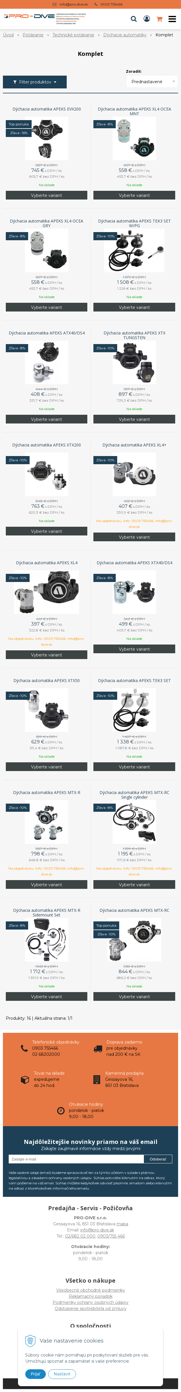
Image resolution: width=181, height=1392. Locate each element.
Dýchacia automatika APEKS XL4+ (134, 445)
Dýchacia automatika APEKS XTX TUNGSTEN (134, 335)
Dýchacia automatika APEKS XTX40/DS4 (134, 562)
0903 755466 (111, 4)
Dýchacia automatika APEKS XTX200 (46, 445)
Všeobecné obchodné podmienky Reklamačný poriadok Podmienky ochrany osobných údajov (90, 1296)
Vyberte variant (46, 195)
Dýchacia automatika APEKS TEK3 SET (134, 680)
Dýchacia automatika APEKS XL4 (46, 562)
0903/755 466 (111, 1236)
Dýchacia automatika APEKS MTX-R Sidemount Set (46, 912)
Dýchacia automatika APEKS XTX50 (46, 680)
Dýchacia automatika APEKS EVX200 (46, 109)
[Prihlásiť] (147, 19)
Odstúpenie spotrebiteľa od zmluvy (90, 1308)
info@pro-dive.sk (73, 4)
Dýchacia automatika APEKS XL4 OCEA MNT (134, 111)
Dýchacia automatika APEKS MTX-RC (134, 910)
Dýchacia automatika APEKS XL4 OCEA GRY (46, 223)
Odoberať (158, 1159)
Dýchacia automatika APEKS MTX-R (46, 792)
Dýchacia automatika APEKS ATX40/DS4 (47, 333)
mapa (122, 1224)
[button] (133, 19)
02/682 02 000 (80, 1236)
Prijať (35, 1374)
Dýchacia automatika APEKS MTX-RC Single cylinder (134, 795)
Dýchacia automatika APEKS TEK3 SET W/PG (134, 223)
